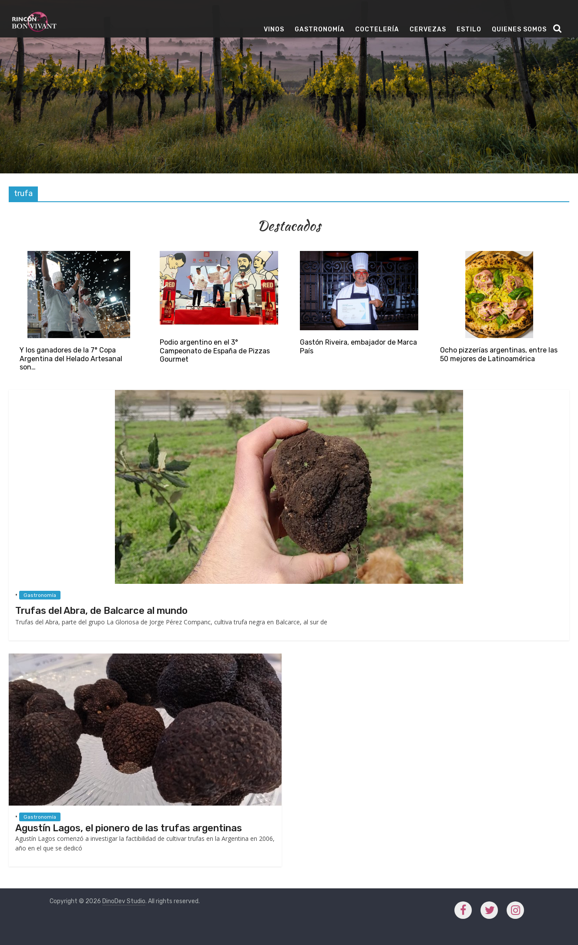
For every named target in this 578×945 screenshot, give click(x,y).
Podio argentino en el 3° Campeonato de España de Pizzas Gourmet (215, 350)
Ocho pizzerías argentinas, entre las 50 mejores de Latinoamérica (499, 354)
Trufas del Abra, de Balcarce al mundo (101, 610)
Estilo (469, 29)
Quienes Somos (519, 29)
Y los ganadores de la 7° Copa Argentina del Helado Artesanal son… (71, 358)
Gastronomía (320, 29)
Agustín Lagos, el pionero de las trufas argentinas (128, 828)
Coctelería (377, 29)
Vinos (274, 29)
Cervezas (428, 29)
